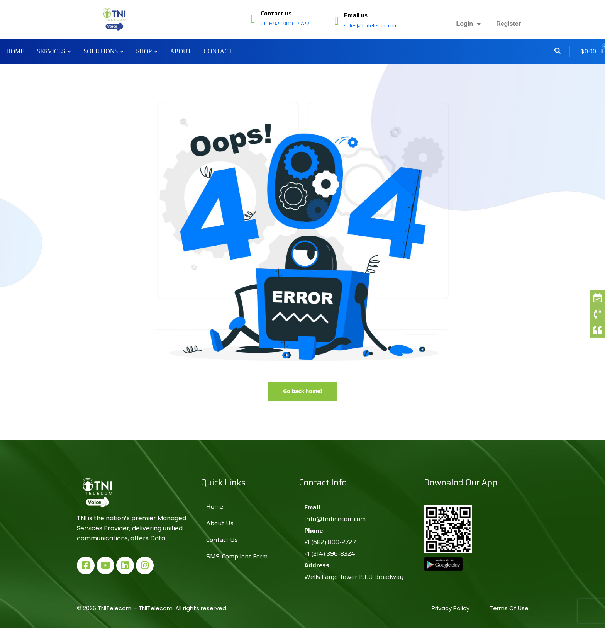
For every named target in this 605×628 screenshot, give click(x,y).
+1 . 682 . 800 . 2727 (285, 23)
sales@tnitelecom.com (371, 25)
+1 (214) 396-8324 (329, 553)
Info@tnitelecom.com (335, 519)
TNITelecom (156, 608)
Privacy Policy (451, 608)
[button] (592, 51)
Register (508, 23)
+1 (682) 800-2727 (330, 542)
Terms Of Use (509, 608)
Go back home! (302, 391)
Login (468, 24)
